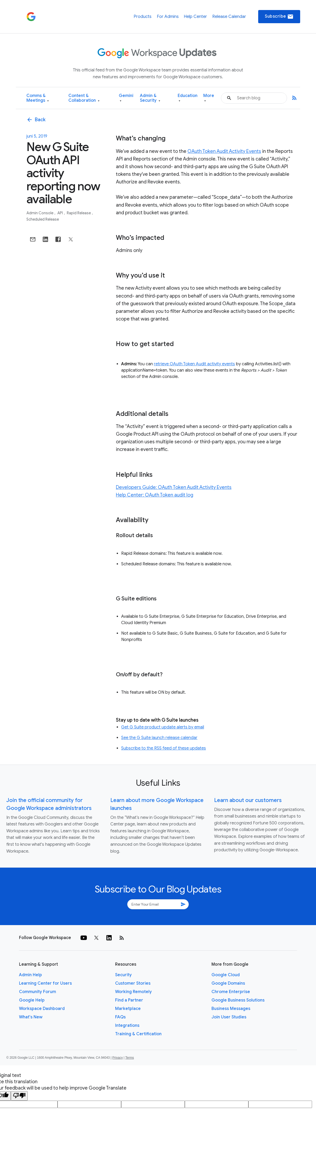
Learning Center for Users (45, 983)
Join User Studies (228, 1017)
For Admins (168, 16)
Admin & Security (150, 98)
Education (187, 98)
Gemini (126, 98)
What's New (31, 1017)
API (60, 213)
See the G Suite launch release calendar (159, 737)
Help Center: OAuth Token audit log (154, 495)
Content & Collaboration (84, 98)
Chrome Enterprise (230, 991)
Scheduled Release (42, 219)
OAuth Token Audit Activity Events (224, 151)
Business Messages (230, 1008)
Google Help (32, 1000)
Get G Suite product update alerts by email (162, 727)
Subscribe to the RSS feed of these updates (163, 748)
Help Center (195, 16)
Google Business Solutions (238, 1000)
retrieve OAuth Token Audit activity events (194, 364)
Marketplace (128, 1008)
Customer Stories (132, 983)
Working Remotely (133, 991)
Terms (129, 1058)
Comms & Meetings (37, 98)
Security (123, 975)
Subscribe (279, 16)
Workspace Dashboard (42, 1008)
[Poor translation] (19, 1096)
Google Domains (228, 983)
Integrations (127, 1025)
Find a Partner (129, 1000)
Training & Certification (138, 1034)
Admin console (40, 213)
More (208, 98)
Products (143, 16)
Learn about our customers (248, 800)
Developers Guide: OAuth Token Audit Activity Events (174, 487)
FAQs (120, 1017)
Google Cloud (225, 975)
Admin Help (30, 975)
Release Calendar (229, 16)
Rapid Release (79, 213)
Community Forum (37, 991)
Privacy (117, 1058)
